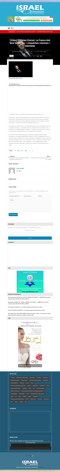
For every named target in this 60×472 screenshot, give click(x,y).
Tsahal (16, 401)
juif (46, 393)
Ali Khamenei (45, 377)
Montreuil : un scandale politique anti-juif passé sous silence (29, 307)
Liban (20, 396)
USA (26, 401)
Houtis (29, 388)
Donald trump (45, 380)
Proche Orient (33, 399)
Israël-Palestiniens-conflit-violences (37, 393)
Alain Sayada (19, 51)
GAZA (32, 383)
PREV (27, 399)
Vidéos (44, 51)
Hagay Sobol (35, 385)
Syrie (12, 401)
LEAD (12, 396)
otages (29, 396)
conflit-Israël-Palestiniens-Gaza (35, 380)
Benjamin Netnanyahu (15, 380)
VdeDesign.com (41, 467)
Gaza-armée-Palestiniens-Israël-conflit (18, 385)
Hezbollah (24, 388)
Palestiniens (35, 396)
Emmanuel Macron (14, 383)
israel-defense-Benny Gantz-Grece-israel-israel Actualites (32, 391)
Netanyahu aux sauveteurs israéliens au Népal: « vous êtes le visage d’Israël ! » (19, 158)
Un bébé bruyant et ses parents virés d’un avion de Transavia (40, 158)
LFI (15, 396)
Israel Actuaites (22, 393)
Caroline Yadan (24, 380)
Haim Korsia (42, 385)
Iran (34, 388)
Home (9, 58)
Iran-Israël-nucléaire (40, 388)
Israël (28, 393)
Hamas (48, 385)
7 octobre (12, 377)
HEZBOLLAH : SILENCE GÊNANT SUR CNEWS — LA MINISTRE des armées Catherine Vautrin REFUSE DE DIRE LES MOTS (28, 303)
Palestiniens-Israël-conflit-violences (17, 399)
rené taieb (40, 399)
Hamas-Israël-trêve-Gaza (15, 388)
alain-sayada (32, 377)
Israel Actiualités (14, 393)
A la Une (37, 51)
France (41, 51)
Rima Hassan (46, 399)
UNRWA (21, 401)
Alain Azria (39, 377)
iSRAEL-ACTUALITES (15, 391)
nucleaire (24, 396)
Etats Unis (22, 383)
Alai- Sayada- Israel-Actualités (22, 377)
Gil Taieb (29, 385)
